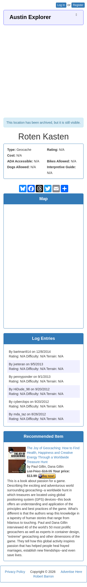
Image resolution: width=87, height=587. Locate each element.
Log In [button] (61, 5)
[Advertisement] (43, 70)
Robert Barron (43, 576)
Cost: (11, 155)
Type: (11, 149)
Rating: (52, 149)
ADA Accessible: (20, 161)
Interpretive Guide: (61, 167)
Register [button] (78, 5)
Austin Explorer (30, 17)
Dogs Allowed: (18, 167)
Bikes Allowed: (58, 161)
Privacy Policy (15, 572)
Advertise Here (71, 572)
